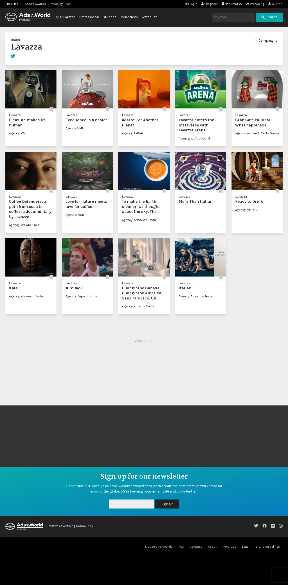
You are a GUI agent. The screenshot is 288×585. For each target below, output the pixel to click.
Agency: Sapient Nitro (81, 296)
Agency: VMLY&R (247, 210)
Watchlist (149, 17)
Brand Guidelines (267, 547)
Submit (275, 4)
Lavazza (15, 115)
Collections (128, 17)
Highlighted (66, 17)
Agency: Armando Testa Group (257, 133)
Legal (246, 547)
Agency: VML (18, 133)
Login (191, 4)
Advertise (229, 547)
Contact (196, 547)
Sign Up (167, 504)
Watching (254, 4)
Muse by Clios (61, 4)
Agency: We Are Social (194, 138)
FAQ (181, 547)
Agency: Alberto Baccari (139, 306)
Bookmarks (232, 4)
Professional (89, 17)
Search (269, 17)
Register (209, 4)
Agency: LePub (132, 133)
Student (109, 17)
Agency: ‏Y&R (74, 215)
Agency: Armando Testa (139, 220)
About (212, 547)
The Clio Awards (34, 4)
